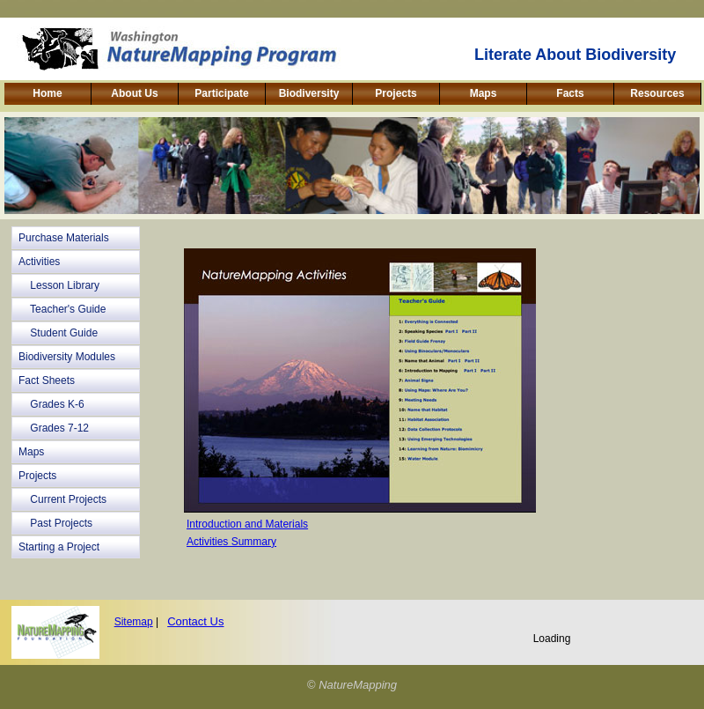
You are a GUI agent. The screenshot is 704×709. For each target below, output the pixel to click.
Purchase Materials (63, 238)
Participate (221, 93)
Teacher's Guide (62, 309)
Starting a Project (58, 547)
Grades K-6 (51, 404)
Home (47, 93)
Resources (657, 93)
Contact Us (195, 621)
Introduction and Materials (247, 524)
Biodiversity (309, 93)
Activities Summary (231, 541)
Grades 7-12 (53, 428)
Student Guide (58, 333)
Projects (395, 93)
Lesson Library (58, 285)
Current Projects (62, 499)
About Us (134, 93)
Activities (39, 261)
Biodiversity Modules (66, 357)
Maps (483, 93)
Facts (569, 93)
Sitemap (133, 622)
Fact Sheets (46, 380)
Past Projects (55, 523)
